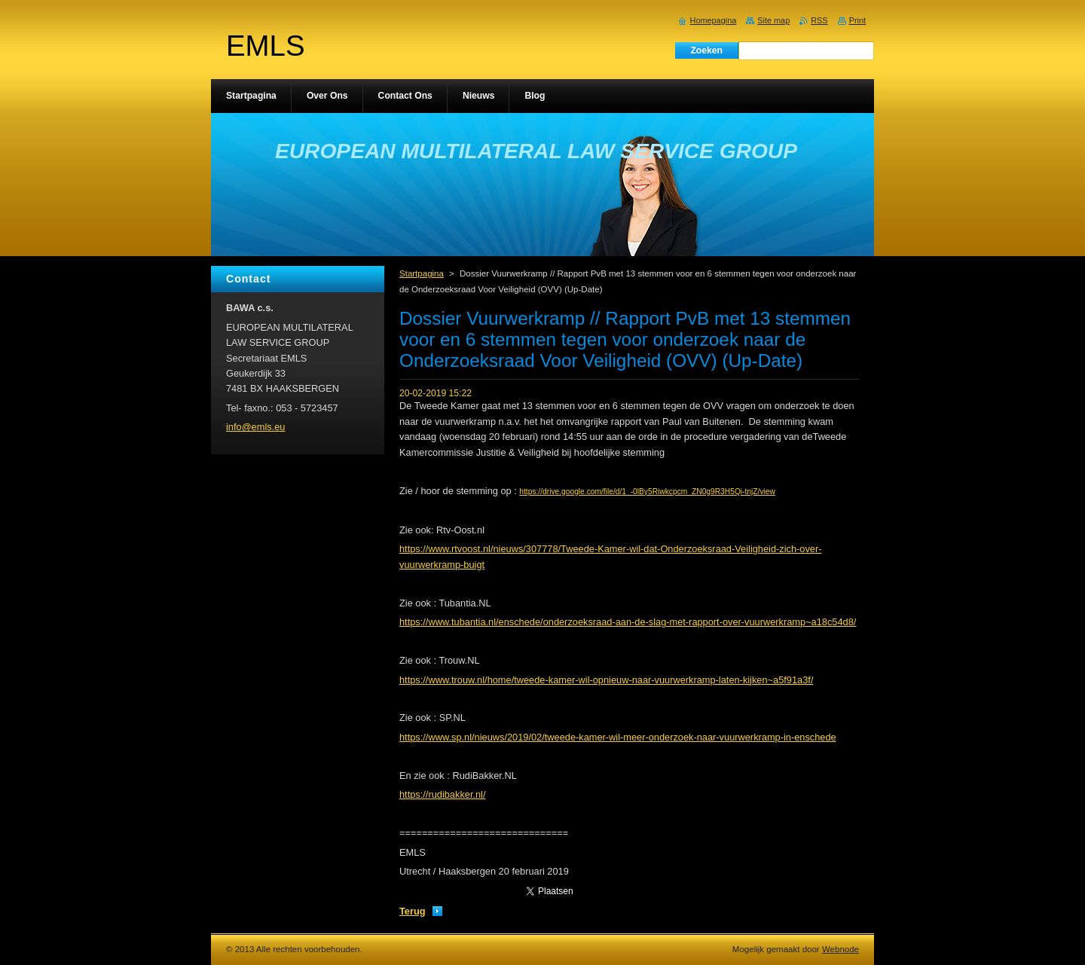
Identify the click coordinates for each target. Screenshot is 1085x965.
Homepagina (713, 20)
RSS (819, 20)
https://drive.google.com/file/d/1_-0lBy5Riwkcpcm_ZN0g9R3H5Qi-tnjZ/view (647, 491)
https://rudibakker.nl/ (442, 794)
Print (857, 20)
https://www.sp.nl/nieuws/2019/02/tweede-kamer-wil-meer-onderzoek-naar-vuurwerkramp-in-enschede (617, 737)
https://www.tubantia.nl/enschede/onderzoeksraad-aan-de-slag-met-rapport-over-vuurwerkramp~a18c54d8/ (627, 622)
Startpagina (421, 273)
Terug (412, 911)
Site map (773, 20)
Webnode (840, 949)
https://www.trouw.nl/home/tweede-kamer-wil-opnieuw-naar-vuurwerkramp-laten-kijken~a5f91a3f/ (606, 680)
